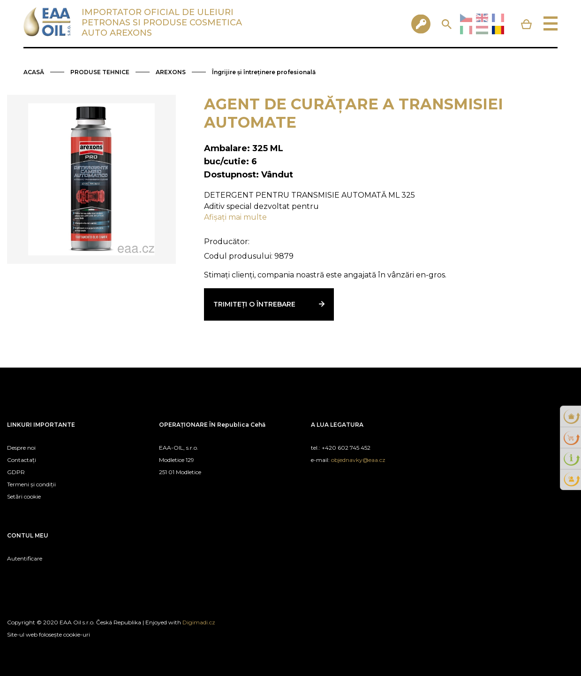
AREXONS (171, 72)
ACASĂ (33, 72)
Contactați (21, 459)
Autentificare (24, 558)
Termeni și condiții (31, 484)
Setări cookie (24, 496)
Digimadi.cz (198, 622)
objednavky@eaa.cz (358, 459)
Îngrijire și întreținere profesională (264, 72)
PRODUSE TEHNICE (99, 72)
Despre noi (21, 447)
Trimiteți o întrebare (254, 304)
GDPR (16, 472)
